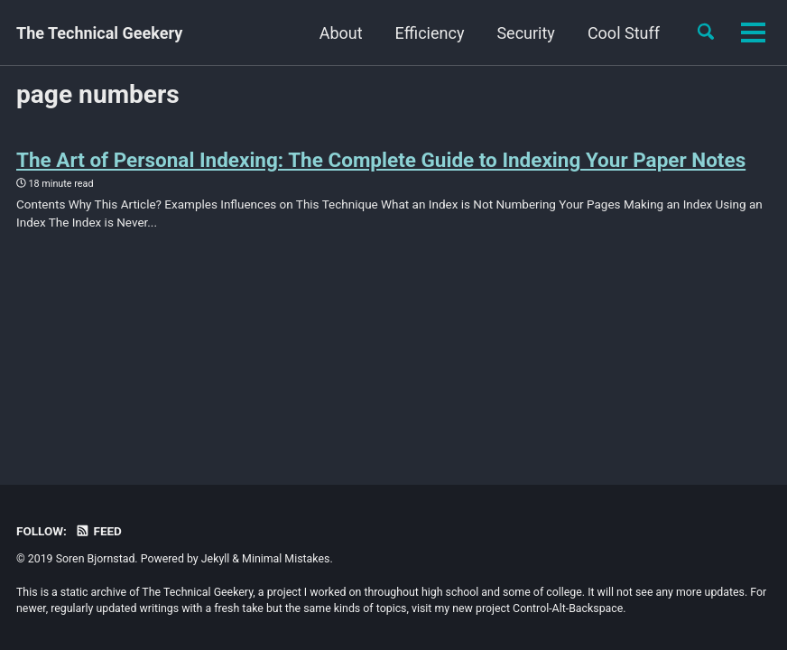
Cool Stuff (531, 32)
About (249, 32)
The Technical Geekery (99, 32)
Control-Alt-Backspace (568, 608)
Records (630, 32)
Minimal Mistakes (285, 558)
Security (434, 32)
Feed (98, 531)
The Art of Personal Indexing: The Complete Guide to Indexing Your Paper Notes (380, 160)
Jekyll (215, 558)
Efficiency (338, 32)
